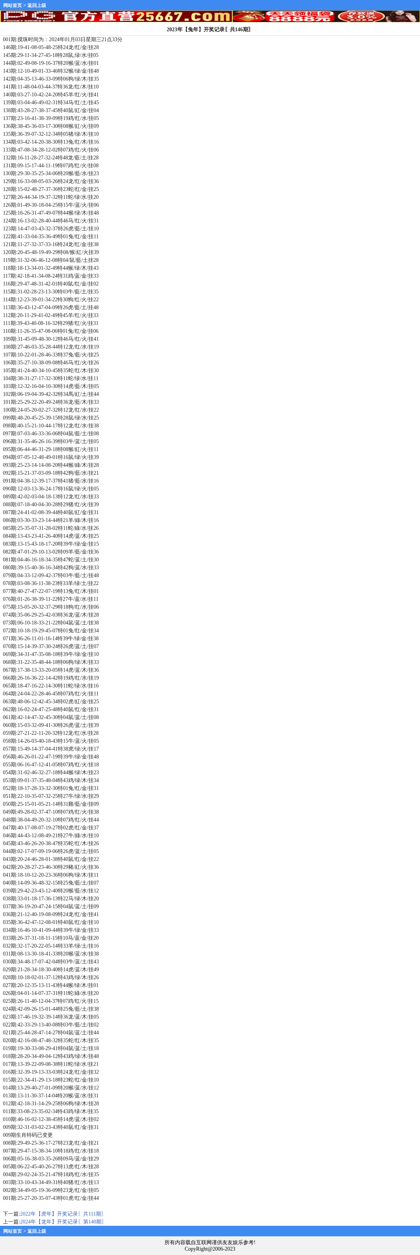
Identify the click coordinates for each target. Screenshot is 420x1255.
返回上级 (36, 5)
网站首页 (12, 5)
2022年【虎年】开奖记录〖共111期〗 (63, 1214)
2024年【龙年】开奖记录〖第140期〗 (63, 1222)
